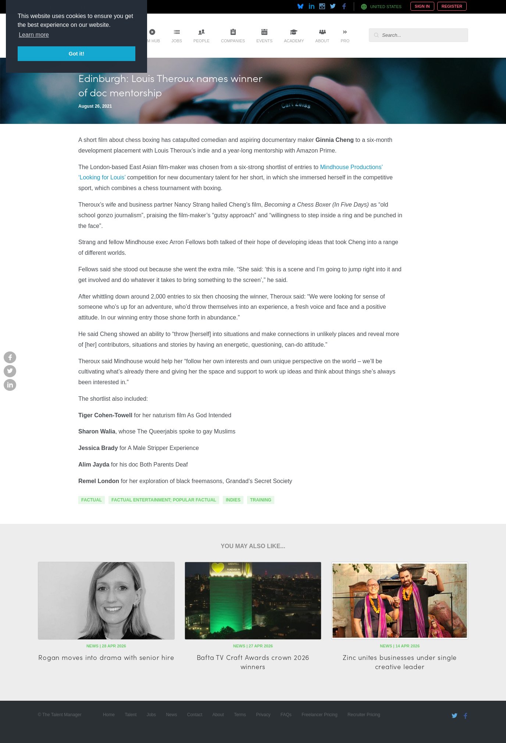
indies (233, 500)
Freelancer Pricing (319, 714)
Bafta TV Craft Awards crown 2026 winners (253, 662)
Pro (345, 41)
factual (91, 500)
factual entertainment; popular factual (163, 500)
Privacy (263, 714)
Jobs (176, 41)
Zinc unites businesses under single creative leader (400, 662)
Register (452, 6)
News (171, 714)
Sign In (422, 6)
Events (264, 41)
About (322, 41)
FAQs (286, 714)
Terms (240, 714)
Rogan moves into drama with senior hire (106, 657)
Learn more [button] (34, 35)
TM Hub (152, 41)
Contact (194, 714)
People (201, 41)
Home (109, 714)
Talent (130, 714)
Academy (294, 41)
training (260, 500)
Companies (233, 41)
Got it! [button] (76, 54)
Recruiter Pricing (364, 714)
